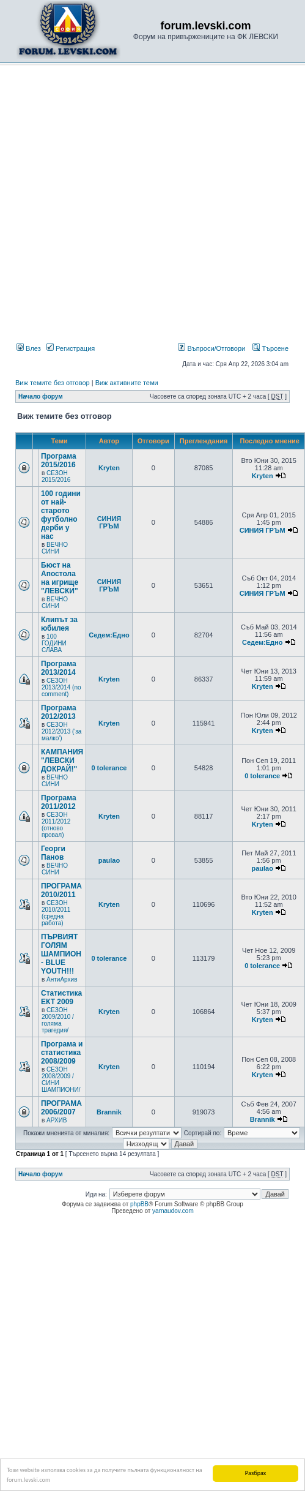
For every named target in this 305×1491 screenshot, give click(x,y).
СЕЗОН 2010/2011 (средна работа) (56, 912)
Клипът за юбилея (59, 624)
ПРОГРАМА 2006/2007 (61, 1107)
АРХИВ (56, 1120)
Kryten (109, 467)
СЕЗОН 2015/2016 (56, 476)
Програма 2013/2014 (58, 668)
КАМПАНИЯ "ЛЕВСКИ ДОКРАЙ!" (62, 760)
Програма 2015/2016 (58, 460)
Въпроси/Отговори (211, 348)
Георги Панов (53, 853)
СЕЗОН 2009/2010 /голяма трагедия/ (58, 1020)
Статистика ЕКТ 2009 (61, 997)
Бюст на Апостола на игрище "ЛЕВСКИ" (59, 578)
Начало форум (40, 396)
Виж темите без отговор (52, 382)
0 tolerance (109, 768)
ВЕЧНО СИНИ (55, 548)
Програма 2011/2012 (58, 802)
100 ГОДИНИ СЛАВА (54, 643)
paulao (109, 860)
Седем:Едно (109, 635)
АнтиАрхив (61, 979)
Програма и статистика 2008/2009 (62, 1052)
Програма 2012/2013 (58, 712)
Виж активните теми (126, 382)
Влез (29, 348)
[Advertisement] (130, 205)
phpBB (139, 1204)
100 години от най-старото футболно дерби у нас (61, 515)
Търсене (270, 348)
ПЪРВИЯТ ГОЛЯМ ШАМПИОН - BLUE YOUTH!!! (61, 954)
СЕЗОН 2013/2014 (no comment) (61, 687)
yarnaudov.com (173, 1210)
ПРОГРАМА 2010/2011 (61, 890)
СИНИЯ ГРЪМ (109, 522)
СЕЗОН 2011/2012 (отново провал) (56, 824)
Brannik (109, 1112)
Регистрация (70, 348)
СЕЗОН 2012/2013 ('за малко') (61, 731)
